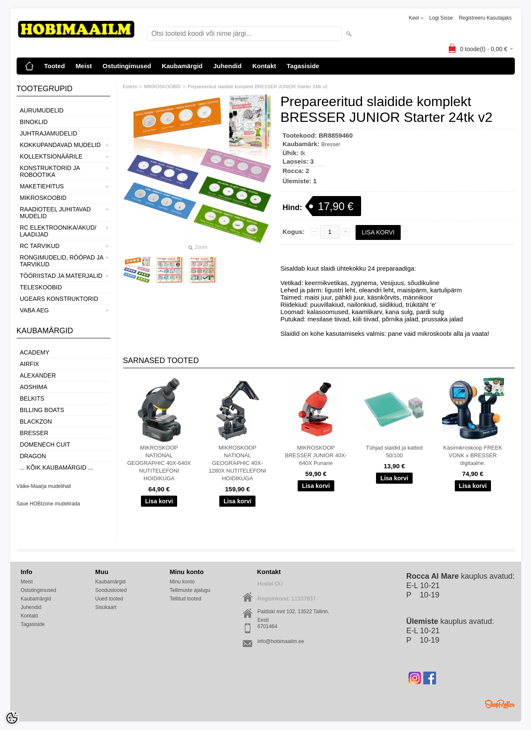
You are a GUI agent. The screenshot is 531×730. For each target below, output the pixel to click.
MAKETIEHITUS (42, 186)
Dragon (33, 456)
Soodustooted (111, 590)
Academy (34, 352)
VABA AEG (34, 310)
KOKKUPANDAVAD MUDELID (60, 144)
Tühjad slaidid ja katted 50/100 (394, 451)
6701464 (268, 626)
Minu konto (182, 582)
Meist (83, 65)
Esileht (130, 86)
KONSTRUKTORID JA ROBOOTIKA (50, 171)
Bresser (34, 433)
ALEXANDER (38, 375)
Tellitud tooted (185, 599)
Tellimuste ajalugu (190, 590)
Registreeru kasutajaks (485, 18)
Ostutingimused (127, 65)
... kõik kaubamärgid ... (56, 467)
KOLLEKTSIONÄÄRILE (51, 156)
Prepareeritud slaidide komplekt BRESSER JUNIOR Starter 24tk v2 (257, 86)
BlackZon (36, 421)
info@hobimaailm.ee (281, 641)
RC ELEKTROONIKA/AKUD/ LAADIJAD (58, 231)
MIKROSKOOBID (43, 197)
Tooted (54, 65)
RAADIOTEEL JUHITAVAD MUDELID (55, 212)
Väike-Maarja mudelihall (44, 486)
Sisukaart (106, 607)
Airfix (29, 364)
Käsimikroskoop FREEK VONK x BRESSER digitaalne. (472, 455)
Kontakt (264, 65)
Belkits (32, 398)
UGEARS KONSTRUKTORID (59, 298)
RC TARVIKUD (40, 245)
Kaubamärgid (182, 65)
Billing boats (42, 410)
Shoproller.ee (500, 704)
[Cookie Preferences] (12, 718)
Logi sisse (441, 18)
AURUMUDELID (42, 110)
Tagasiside (303, 65)
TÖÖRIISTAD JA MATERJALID (61, 275)
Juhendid (227, 65)
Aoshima (34, 387)
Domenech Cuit (45, 444)
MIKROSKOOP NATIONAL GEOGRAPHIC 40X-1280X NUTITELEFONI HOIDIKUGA (237, 463)
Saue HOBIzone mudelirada (48, 504)
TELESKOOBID (41, 287)
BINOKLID (34, 121)
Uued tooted (109, 599)
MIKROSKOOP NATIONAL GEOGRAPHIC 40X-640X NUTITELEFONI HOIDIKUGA (159, 463)
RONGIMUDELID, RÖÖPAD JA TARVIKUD (61, 261)
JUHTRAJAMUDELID (48, 133)
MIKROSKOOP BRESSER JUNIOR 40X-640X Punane (316, 455)
